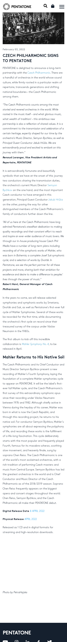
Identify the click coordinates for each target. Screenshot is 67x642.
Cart (53, 6)
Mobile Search (45, 6)
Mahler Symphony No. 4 (35, 344)
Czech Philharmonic (39, 73)
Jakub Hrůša (55, 200)
